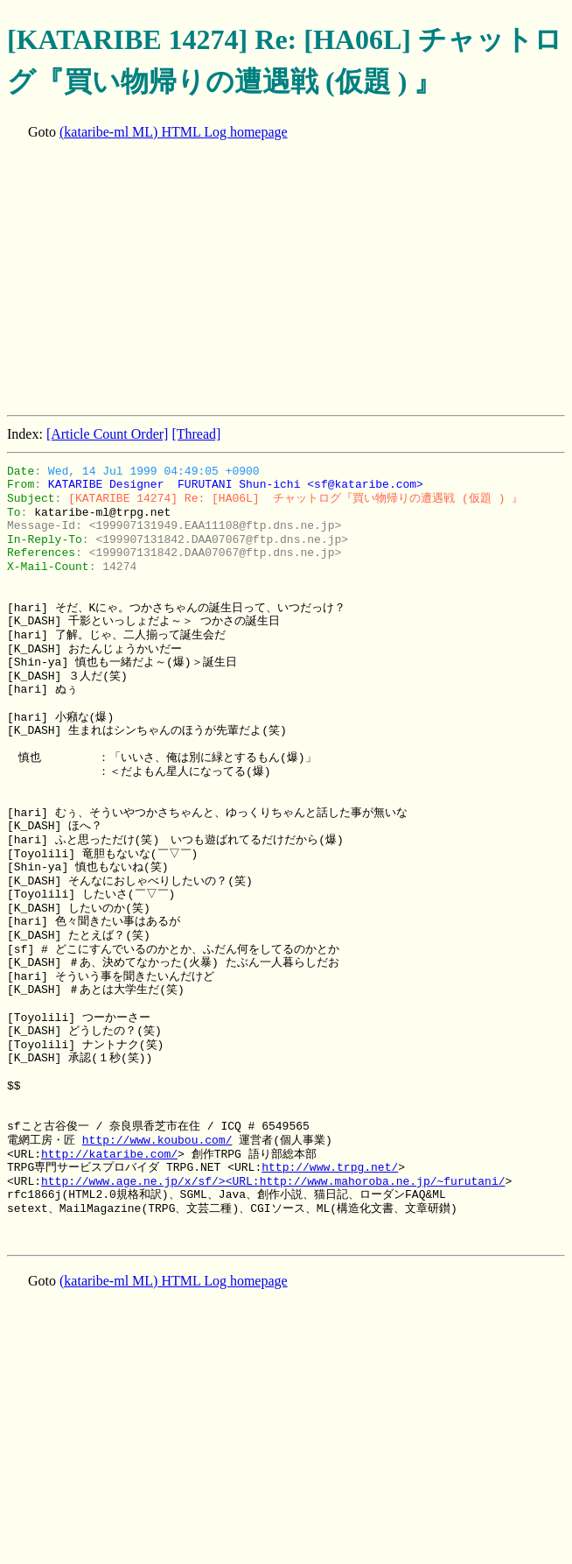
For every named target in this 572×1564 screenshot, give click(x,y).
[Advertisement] (289, 279)
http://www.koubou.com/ (157, 1140)
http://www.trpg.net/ (330, 1167)
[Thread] (195, 433)
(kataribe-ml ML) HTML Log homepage (173, 131)
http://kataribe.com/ (109, 1154)
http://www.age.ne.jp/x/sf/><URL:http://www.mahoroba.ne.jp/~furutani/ (273, 1181)
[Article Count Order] (107, 433)
